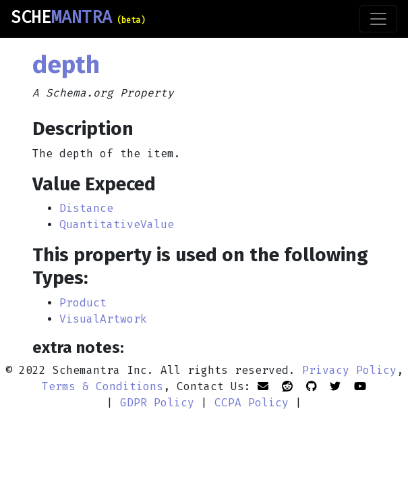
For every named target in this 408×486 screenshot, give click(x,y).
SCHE (78, 17)
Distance (86, 208)
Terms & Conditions (102, 386)
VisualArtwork (103, 319)
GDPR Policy (157, 402)
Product (83, 302)
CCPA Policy (251, 402)
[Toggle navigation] (378, 18)
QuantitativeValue (116, 224)
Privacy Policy (349, 370)
